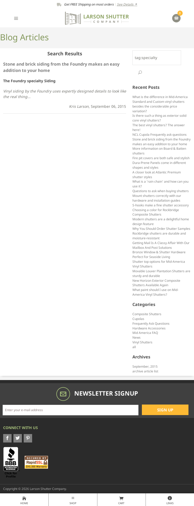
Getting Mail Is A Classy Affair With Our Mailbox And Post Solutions (161, 245)
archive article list (145, 371)
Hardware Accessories (149, 328)
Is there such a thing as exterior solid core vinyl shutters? (159, 117)
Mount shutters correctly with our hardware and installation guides (156, 197)
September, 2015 (145, 366)
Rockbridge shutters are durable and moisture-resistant (159, 235)
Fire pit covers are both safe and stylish (161, 158)
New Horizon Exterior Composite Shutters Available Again (156, 282)
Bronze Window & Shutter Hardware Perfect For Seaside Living (159, 254)
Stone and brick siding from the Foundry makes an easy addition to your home (161, 141)
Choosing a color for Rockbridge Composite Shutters (155, 212)
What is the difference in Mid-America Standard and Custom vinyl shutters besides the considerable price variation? (160, 104)
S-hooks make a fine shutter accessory (160, 205)
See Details (127, 4)
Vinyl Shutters (142, 342)
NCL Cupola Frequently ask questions (159, 134)
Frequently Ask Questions (151, 323)
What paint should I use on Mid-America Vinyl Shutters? (155, 292)
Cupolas (138, 319)
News (136, 337)
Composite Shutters (146, 314)
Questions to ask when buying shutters (160, 191)
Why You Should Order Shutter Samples (161, 228)
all (134, 347)
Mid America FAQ (145, 332)
